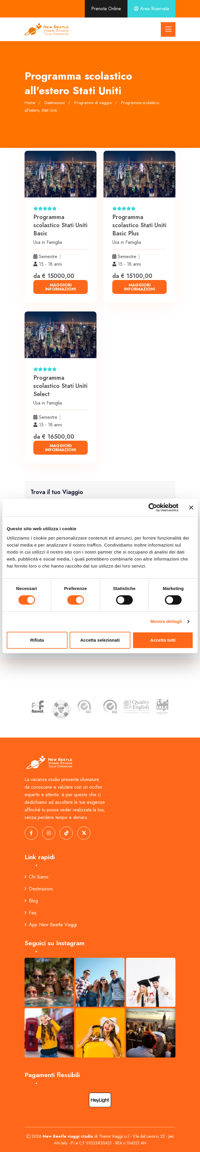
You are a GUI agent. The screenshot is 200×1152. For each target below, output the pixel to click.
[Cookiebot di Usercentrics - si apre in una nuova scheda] (152, 507)
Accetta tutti (163, 640)
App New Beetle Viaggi (51, 924)
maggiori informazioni (60, 287)
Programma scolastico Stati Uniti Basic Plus (139, 225)
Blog (31, 900)
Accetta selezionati (100, 640)
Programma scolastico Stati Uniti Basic (60, 225)
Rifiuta (37, 640)
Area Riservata (151, 8)
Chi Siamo (37, 876)
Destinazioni (39, 888)
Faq (30, 912)
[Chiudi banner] (191, 507)
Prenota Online (106, 8)
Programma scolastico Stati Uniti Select (60, 386)
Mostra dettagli (166, 621)
